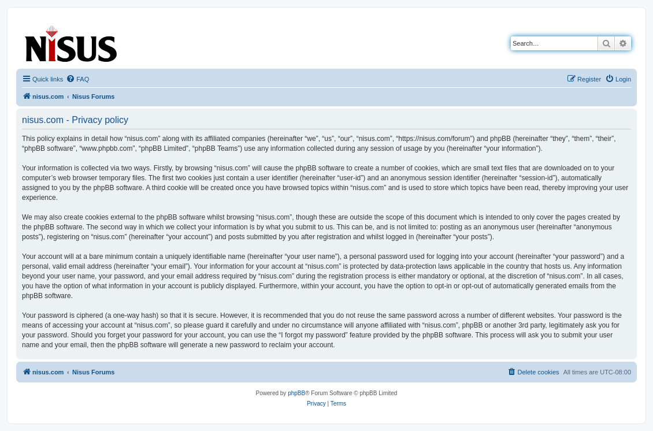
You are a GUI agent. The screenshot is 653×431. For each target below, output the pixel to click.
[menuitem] (77, 79)
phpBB (296, 393)
